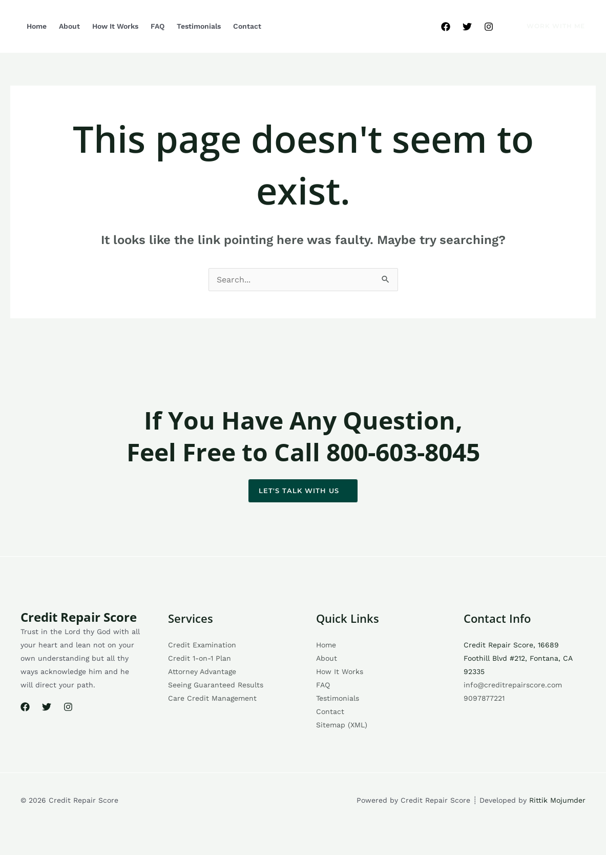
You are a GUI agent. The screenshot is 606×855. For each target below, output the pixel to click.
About (69, 26)
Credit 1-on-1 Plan (199, 658)
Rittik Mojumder (557, 800)
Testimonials (199, 26)
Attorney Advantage (202, 671)
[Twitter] (467, 26)
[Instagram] (488, 26)
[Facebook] (445, 26)
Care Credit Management (212, 698)
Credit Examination (202, 645)
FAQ (157, 26)
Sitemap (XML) (341, 725)
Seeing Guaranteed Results (215, 685)
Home (37, 26)
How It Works (115, 26)
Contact (247, 26)
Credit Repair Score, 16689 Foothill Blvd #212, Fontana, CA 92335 (518, 658)
